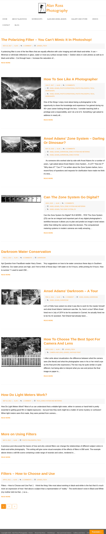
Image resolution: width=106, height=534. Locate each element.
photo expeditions (67, 91)
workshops (50, 94)
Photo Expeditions (67, 86)
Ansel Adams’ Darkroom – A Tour (71, 288)
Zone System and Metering (79, 149)
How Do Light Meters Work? (24, 392)
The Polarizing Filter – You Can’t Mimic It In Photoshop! (46, 37)
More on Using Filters (18, 432)
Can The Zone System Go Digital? (71, 194)
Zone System (74, 152)
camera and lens (56, 350)
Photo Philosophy (82, 86)
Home (31, 530)
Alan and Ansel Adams (64, 530)
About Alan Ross (40, 530)
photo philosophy (83, 91)
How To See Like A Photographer (71, 76)
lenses (66, 350)
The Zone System (66, 207)
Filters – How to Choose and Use (28, 471)
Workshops (50, 88)
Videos (89, 530)
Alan (16, 43)
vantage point (75, 350)
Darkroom (64, 149)
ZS (75, 207)
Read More (5, 60)
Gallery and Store (79, 530)
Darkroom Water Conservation (26, 249)
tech (92, 91)
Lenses (39, 43)
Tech (45, 43)
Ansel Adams (54, 86)
